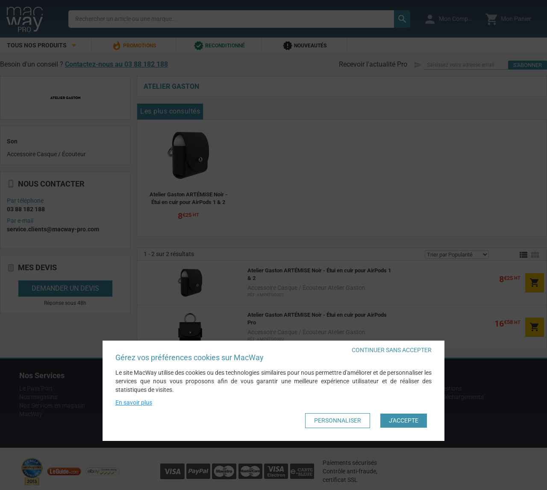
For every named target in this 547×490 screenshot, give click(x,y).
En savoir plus (133, 402)
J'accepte (403, 420)
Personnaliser (337, 420)
